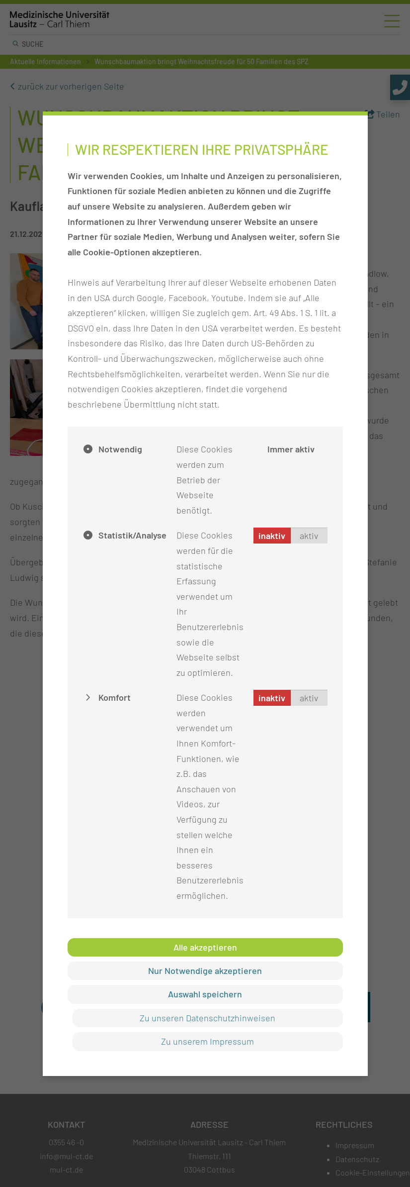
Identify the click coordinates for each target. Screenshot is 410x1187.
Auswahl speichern (205, 993)
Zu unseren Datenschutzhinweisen (207, 1017)
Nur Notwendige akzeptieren (205, 970)
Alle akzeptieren (205, 947)
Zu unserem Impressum (207, 1041)
